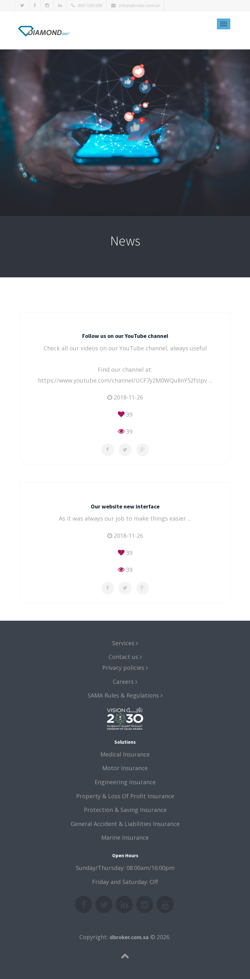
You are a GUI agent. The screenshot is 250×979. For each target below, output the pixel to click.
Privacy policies (125, 667)
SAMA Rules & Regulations (125, 695)
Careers (125, 681)
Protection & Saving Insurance (125, 810)
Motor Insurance (125, 768)
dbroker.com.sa (129, 937)
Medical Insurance (125, 754)
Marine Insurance (125, 837)
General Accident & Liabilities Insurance (125, 824)
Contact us (125, 657)
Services (125, 643)
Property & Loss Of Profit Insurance (125, 796)
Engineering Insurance (125, 782)
